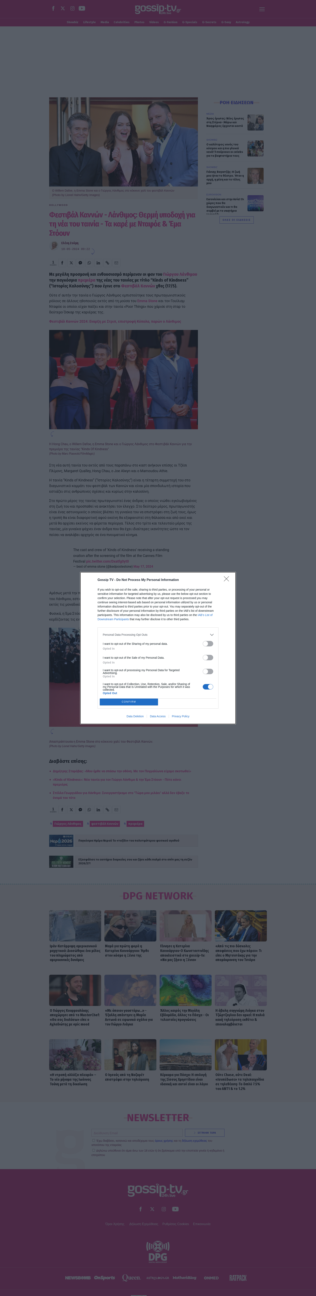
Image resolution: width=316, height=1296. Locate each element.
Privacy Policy (180, 716)
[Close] (228, 580)
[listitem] (158, 635)
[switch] (208, 643)
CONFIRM (128, 701)
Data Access (158, 716)
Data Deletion (135, 716)
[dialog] (158, 648)
